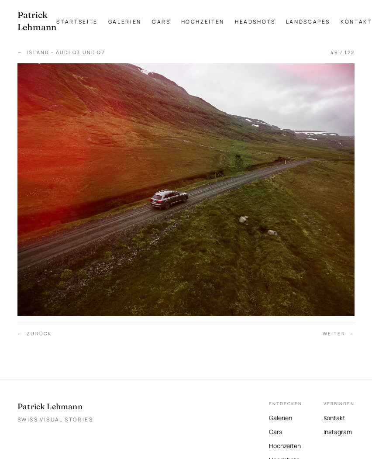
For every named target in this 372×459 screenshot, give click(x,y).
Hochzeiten (202, 21)
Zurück (34, 334)
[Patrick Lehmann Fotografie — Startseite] (36, 21)
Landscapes (308, 21)
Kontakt (356, 21)
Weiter (339, 334)
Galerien (124, 21)
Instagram (338, 431)
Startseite (76, 21)
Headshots (255, 21)
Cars (161, 21)
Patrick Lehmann (50, 406)
